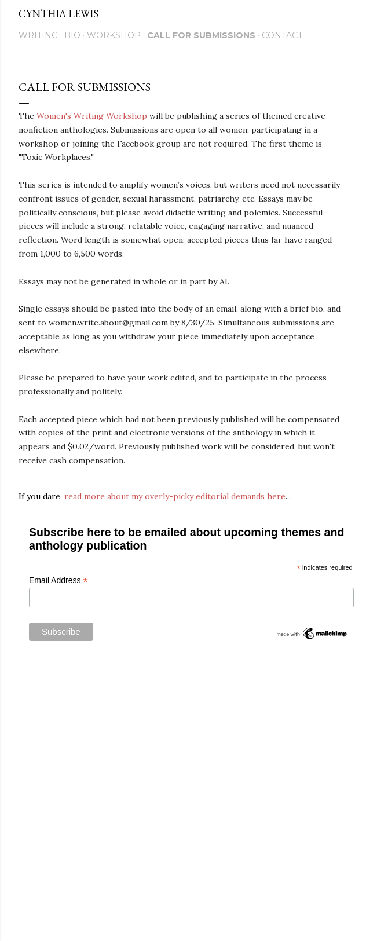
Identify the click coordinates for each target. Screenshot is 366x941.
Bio (72, 35)
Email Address (58, 580)
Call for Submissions (201, 35)
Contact (282, 35)
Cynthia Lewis (58, 13)
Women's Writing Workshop (91, 116)
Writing (38, 35)
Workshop (114, 35)
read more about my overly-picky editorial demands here (175, 496)
